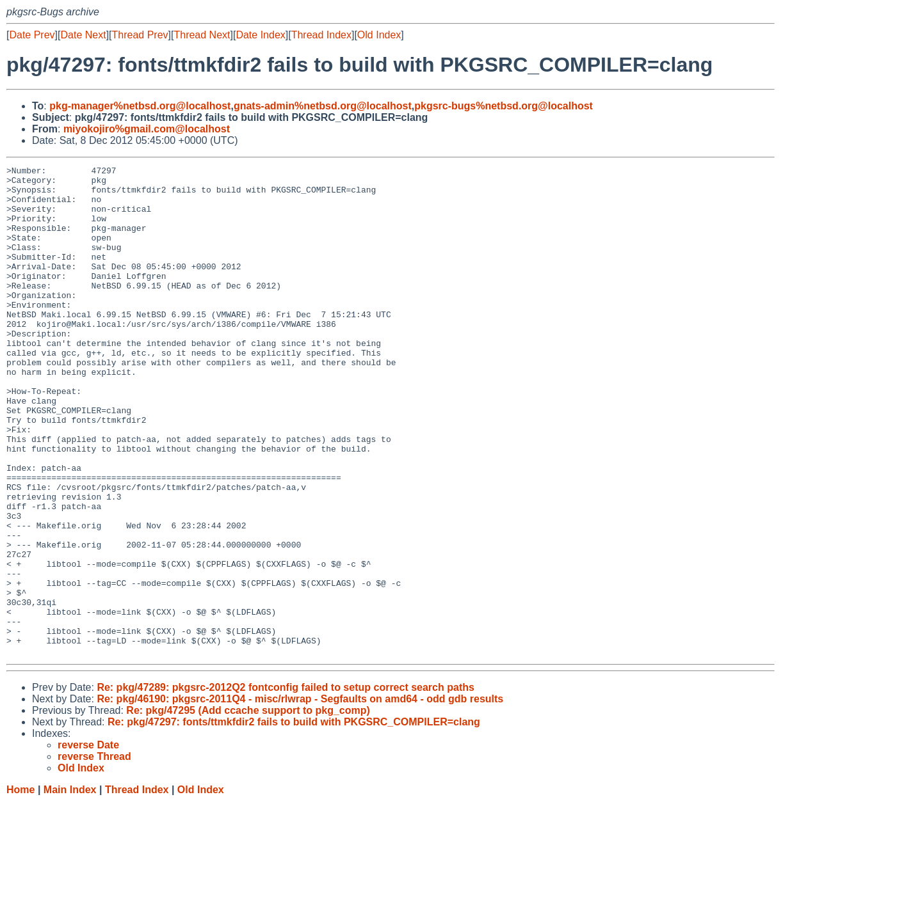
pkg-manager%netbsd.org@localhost (139, 105)
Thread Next (202, 34)
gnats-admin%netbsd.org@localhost (323, 105)
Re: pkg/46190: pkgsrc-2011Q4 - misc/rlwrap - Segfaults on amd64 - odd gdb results (300, 796)
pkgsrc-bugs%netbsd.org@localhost (503, 105)
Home (20, 887)
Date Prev (31, 34)
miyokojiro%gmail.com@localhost (146, 128)
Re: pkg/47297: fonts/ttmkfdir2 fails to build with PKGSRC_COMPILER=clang (294, 819)
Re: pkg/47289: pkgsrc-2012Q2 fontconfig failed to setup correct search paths (285, 785)
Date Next (83, 34)
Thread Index (321, 34)
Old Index (379, 34)
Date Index (260, 34)
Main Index (70, 887)
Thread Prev (140, 34)
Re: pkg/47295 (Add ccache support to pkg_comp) (248, 808)
